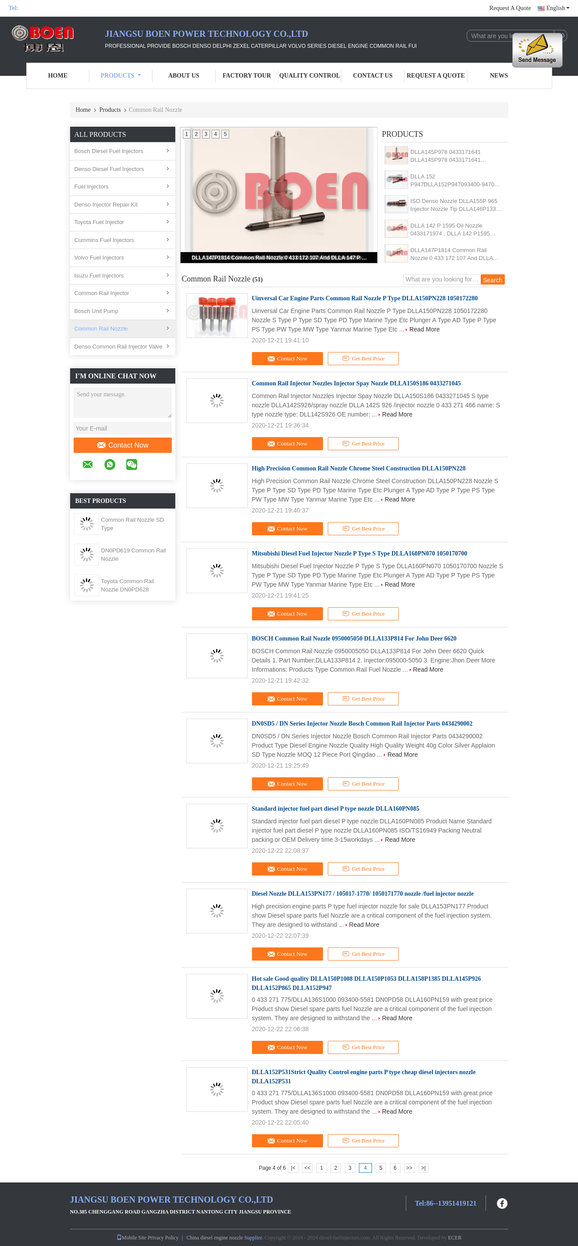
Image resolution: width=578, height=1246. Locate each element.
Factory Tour (247, 75)
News (499, 75)
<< (307, 1168)
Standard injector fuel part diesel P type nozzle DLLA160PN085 (335, 808)
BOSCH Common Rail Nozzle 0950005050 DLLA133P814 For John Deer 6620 (354, 638)
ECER (455, 1238)
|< (293, 1168)
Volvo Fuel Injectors (99, 257)
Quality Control (309, 75)
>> (409, 1168)
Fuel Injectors (91, 186)
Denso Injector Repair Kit (106, 204)
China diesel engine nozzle (214, 1238)
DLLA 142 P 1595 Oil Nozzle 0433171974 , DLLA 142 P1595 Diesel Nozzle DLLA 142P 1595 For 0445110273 (455, 230)
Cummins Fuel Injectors (104, 240)
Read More (424, 329)
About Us (183, 75)
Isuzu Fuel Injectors (99, 275)
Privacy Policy (163, 1238)
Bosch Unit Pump (96, 311)
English (558, 8)
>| (423, 1168)
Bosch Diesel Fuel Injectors (109, 151)
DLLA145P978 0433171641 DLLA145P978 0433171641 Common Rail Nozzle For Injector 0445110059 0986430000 (452, 156)
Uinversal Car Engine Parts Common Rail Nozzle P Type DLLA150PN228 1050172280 (365, 298)
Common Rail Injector (101, 293)
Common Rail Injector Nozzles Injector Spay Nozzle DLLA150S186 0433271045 (356, 383)
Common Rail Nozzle (101, 328)
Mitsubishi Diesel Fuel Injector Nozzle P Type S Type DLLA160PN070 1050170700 (360, 553)
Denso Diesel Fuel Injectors (109, 169)
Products (121, 75)
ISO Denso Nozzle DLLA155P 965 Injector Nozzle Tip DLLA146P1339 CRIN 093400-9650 (455, 205)
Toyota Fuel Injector (99, 222)
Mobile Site (131, 1238)
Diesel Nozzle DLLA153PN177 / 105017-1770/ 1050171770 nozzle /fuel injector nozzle (363, 893)
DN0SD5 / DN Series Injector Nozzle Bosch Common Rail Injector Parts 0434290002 (362, 723)
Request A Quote (510, 8)
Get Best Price (363, 358)
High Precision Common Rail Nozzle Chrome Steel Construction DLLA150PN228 (359, 468)
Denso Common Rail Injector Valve (118, 346)
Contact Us (373, 75)
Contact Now (122, 445)
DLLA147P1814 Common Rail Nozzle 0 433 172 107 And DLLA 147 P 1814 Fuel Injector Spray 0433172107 (279, 258)
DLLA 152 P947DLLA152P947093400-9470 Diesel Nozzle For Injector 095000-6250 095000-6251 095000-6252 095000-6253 (454, 181)
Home (57, 75)
